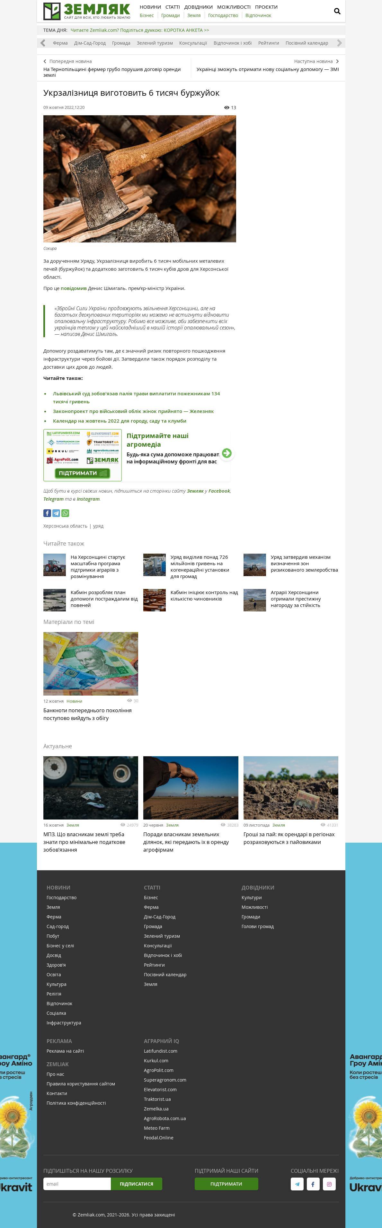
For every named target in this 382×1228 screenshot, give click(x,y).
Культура (57, 984)
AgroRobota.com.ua (165, 1118)
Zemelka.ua (156, 1109)
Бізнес (151, 897)
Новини (74, 701)
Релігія (54, 994)
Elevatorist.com (160, 1089)
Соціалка (56, 1013)
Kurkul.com (156, 1060)
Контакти (57, 1093)
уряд (98, 526)
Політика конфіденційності (76, 1103)
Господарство (61, 897)
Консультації (193, 43)
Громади (251, 917)
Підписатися (136, 1184)
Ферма (60, 43)
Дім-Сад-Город (90, 43)
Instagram (88, 499)
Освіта (54, 974)
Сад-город (58, 926)
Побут (53, 936)
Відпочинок (59, 1003)
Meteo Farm (157, 1128)
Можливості (255, 907)
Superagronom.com (165, 1080)
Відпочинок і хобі (233, 43)
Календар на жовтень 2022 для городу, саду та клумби (119, 420)
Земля (73, 825)
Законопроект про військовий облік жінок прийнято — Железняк (133, 411)
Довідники (258, 887)
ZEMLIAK (58, 1064)
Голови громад (258, 926)
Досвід (54, 955)
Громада (121, 43)
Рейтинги (268, 43)
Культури (252, 897)
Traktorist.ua (157, 1099)
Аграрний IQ (161, 1041)
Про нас (55, 1074)
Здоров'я (56, 965)
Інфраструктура (64, 1023)
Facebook (219, 490)
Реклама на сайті (65, 1051)
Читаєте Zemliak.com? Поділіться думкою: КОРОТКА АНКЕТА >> (140, 30)
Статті (152, 887)
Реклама (59, 1041)
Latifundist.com (160, 1051)
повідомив (74, 288)
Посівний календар (307, 43)
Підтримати (226, 1183)
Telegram (53, 499)
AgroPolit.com (158, 1070)
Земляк (195, 490)
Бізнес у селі (60, 946)
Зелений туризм (155, 43)
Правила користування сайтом (81, 1084)
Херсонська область (65, 526)
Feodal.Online (158, 1138)
